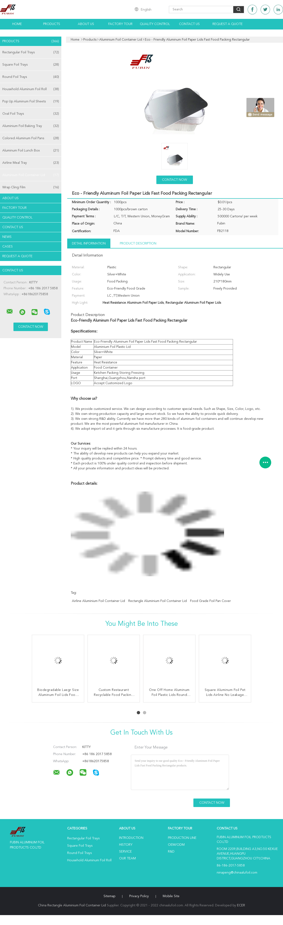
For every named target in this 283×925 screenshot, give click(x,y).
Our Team (127, 858)
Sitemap (109, 896)
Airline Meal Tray (30, 162)
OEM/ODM (176, 844)
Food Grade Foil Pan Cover (210, 601)
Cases (7, 246)
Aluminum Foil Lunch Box (30, 150)
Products (51, 24)
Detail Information (89, 243)
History (125, 844)
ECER (241, 905)
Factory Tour (120, 24)
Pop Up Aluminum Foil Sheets (30, 101)
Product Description (138, 243)
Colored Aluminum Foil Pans (30, 138)
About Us (86, 24)
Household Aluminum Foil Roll (30, 89)
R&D (171, 851)
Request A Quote (227, 24)
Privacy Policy (139, 896)
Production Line (182, 838)
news (7, 237)
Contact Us (189, 24)
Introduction (131, 838)
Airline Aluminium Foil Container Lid (98, 601)
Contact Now (174, 179)
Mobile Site (171, 896)
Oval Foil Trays (30, 113)
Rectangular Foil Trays (30, 52)
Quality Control (155, 24)
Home (17, 24)
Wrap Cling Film (30, 187)
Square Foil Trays (30, 64)
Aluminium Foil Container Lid (30, 175)
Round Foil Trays (30, 77)
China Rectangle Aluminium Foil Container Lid (72, 905)
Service (125, 851)
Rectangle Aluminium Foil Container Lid (157, 601)
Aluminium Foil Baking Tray (30, 126)
